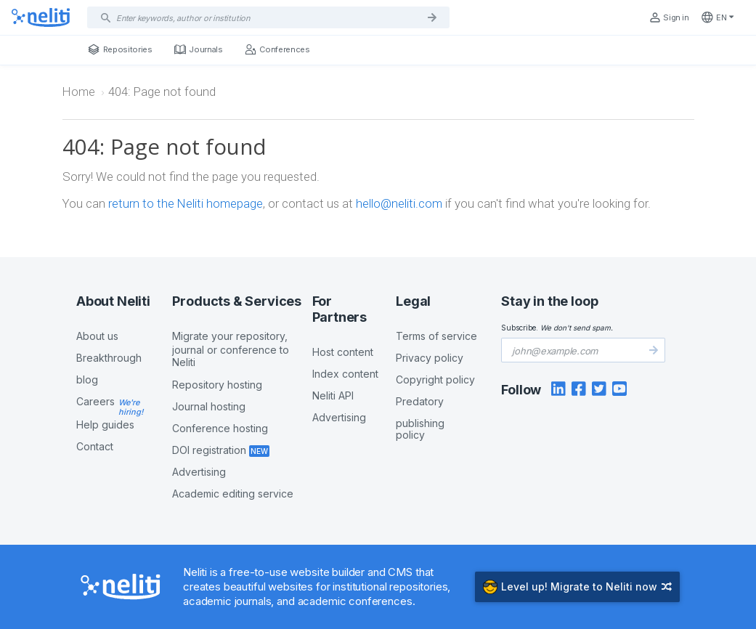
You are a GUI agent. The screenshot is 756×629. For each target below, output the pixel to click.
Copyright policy (435, 379)
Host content (342, 352)
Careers (95, 401)
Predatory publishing (444, 418)
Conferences (277, 49)
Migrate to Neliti (577, 587)
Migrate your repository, (242, 349)
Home (78, 91)
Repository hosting (217, 384)
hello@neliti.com (399, 203)
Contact (94, 446)
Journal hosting (208, 406)
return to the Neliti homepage (185, 203)
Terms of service (436, 336)
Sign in (668, 17)
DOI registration (209, 450)
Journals (198, 49)
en (717, 17)
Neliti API (333, 395)
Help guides (105, 424)
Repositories (120, 49)
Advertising (199, 472)
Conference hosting (220, 428)
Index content (345, 374)
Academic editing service (232, 493)
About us (97, 336)
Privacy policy (429, 358)
